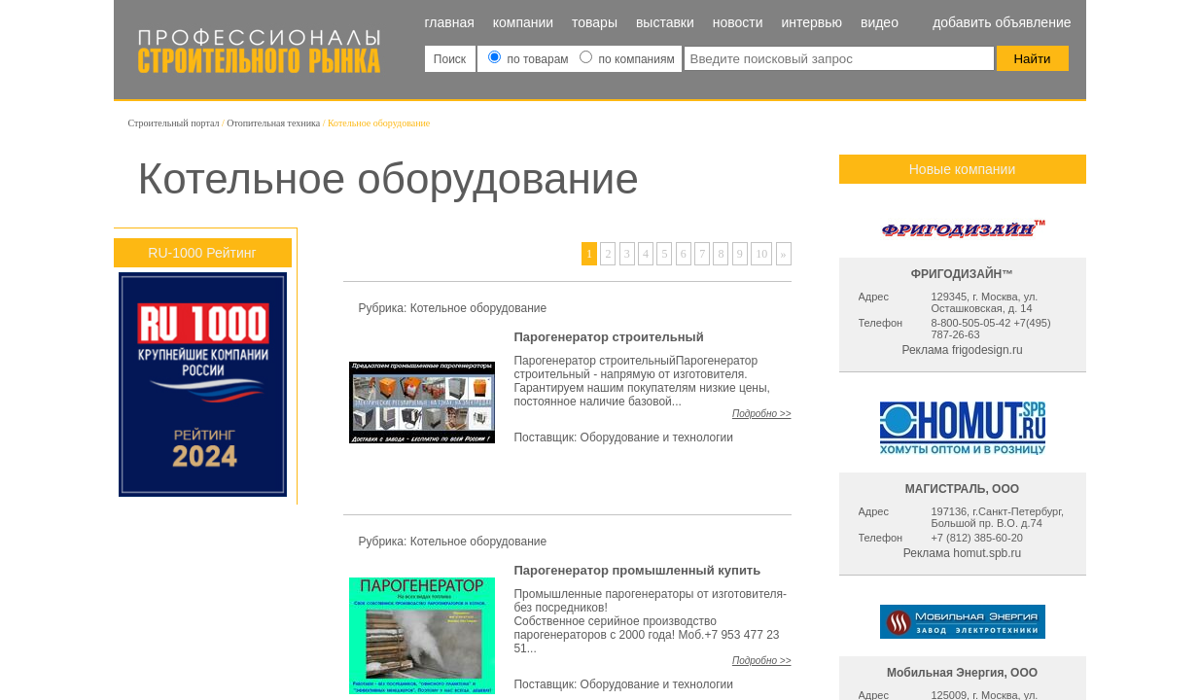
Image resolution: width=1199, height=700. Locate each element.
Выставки (665, 22)
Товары (594, 22)
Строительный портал (174, 123)
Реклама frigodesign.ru (961, 350)
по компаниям (627, 59)
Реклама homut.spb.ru (962, 553)
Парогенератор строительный (608, 337)
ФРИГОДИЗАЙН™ (962, 274)
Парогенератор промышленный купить (636, 570)
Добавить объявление (1002, 22)
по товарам (530, 59)
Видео (880, 22)
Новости (738, 22)
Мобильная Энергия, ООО (962, 673)
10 (761, 254)
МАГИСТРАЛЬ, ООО (962, 489)
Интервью (811, 22)
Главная (450, 22)
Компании (523, 22)
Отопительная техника (273, 123)
